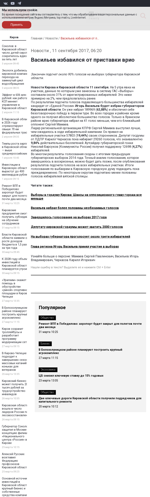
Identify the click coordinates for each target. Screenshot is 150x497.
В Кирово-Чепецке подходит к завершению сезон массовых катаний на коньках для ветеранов (16, 362)
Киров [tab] (14, 37)
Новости (51, 38)
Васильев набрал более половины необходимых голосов (75, 208)
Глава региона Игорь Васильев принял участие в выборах (75, 246)
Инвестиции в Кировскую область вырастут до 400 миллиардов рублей (15, 169)
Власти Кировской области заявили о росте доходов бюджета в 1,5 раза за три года (15, 241)
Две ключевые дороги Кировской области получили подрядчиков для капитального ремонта (90, 400)
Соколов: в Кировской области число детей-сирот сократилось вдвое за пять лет (15, 52)
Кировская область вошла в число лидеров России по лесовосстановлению (16, 410)
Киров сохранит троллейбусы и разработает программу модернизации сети (15, 335)
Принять (17, 24)
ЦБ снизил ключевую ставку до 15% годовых (71, 375)
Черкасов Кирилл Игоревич (74, 260)
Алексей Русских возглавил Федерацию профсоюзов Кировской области (15, 461)
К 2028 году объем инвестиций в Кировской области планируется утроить (16, 264)
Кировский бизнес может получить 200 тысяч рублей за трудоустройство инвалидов (15, 387)
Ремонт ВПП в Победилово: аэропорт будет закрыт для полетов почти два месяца (15, 192)
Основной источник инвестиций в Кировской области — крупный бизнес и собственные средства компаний (16, 487)
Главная (36, 38)
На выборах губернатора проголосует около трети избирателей (80, 236)
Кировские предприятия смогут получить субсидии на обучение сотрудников (15, 217)
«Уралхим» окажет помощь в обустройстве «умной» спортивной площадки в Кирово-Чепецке (16, 288)
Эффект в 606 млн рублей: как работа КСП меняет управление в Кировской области (15, 101)
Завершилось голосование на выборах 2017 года (69, 217)
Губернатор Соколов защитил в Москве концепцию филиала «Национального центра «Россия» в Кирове (15, 435)
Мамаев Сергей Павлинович (92, 256)
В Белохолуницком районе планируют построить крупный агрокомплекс (15, 312)
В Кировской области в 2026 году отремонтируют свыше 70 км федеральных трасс (16, 126)
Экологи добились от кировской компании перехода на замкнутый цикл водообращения (16, 77)
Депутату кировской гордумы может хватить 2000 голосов (77, 227)
